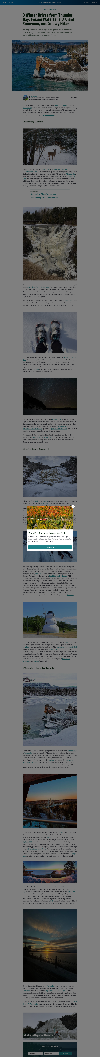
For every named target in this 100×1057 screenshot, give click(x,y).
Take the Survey (50, 547)
